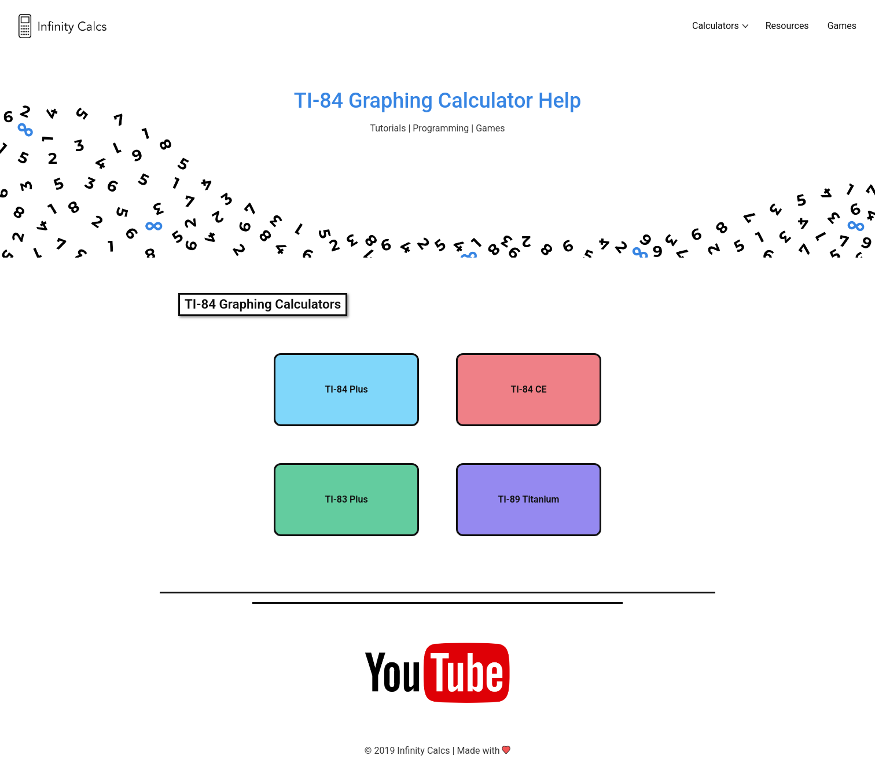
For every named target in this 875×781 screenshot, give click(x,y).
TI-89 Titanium (528, 499)
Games (842, 25)
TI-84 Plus (346, 389)
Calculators (715, 25)
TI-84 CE (528, 389)
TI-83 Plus (346, 499)
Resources (787, 25)
